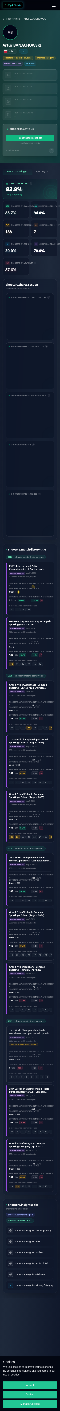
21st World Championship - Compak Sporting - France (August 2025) (29, 741)
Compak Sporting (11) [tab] (17, 171)
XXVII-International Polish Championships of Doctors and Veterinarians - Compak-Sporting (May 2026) (27, 567)
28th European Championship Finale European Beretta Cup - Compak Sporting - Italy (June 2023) (29, 1090)
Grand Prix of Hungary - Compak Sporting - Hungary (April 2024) (27, 968)
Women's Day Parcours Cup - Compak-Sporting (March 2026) (30, 623)
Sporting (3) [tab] (42, 171)
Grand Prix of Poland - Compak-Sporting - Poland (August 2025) (26, 796)
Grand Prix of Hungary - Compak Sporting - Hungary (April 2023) (27, 1145)
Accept (30, 1385)
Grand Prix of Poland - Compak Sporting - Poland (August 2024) (26, 914)
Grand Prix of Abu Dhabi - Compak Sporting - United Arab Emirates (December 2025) (28, 686)
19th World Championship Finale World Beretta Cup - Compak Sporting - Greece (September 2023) (30, 1032)
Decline (30, 1394)
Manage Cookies (30, 1403)
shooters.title (11, 18)
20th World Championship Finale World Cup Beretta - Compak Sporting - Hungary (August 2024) (30, 859)
